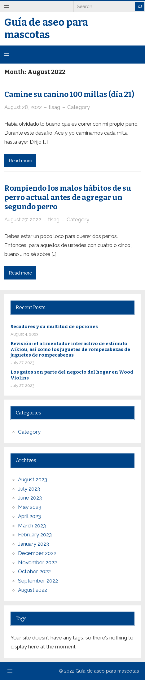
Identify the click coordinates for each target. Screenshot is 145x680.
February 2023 (35, 534)
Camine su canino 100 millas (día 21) (69, 94)
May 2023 (29, 507)
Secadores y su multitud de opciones (54, 326)
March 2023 (32, 525)
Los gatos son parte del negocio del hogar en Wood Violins (72, 375)
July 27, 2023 (22, 362)
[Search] (139, 6)
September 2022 (38, 581)
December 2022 (37, 553)
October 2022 (34, 571)
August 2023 (32, 479)
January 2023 (33, 544)
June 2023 (30, 498)
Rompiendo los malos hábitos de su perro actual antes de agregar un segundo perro (67, 197)
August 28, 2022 (23, 107)
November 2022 (37, 562)
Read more (20, 160)
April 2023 (29, 516)
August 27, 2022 (22, 219)
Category (78, 107)
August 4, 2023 (24, 334)
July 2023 (29, 489)
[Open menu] (6, 6)
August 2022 (32, 590)
